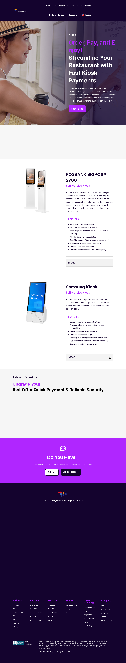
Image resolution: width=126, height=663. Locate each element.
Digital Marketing (56, 15)
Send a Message (71, 472)
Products (75, 6)
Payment (62, 6)
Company (73, 15)
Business (49, 6)
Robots (88, 6)
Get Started (77, 109)
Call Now (52, 472)
